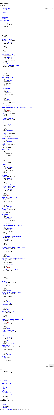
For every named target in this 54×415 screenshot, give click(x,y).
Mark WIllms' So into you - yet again (9, 112)
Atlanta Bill (9, 290)
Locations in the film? (6, 88)
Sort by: (50, 365)
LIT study (3, 253)
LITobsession (5, 331)
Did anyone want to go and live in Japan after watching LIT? (13, 258)
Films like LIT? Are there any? (8, 330)
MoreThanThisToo (10, 130)
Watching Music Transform (11, 343)
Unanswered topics (5, 17)
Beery (8, 99)
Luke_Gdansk (5, 113)
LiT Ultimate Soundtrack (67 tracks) (9, 118)
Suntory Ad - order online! (7, 101)
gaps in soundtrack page (7, 351)
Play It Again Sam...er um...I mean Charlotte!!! (11, 65)
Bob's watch (4, 175)
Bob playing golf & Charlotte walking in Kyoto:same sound (13, 292)
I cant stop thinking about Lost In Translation (11, 269)
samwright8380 (5, 60)
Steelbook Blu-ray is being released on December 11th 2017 (13, 236)
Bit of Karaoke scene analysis (8, 356)
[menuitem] (6, 8)
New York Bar (4, 132)
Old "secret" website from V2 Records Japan (10, 197)
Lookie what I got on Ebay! (7, 303)
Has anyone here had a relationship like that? (11, 154)
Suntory (4, 181)
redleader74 (5, 40)
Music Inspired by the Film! (7, 345)
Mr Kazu (4, 231)
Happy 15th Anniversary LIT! (7, 77)
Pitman (4, 187)
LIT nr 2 (3, 298)
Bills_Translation (5, 304)
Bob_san (8, 48)
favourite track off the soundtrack (8, 311)
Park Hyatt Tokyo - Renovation (8, 39)
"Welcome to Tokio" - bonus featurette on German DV (12, 319)
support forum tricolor (9, 409)
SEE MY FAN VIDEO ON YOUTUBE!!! (9, 325)
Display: (50, 364)
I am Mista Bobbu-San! (6, 143)
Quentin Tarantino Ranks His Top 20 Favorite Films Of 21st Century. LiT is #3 (17, 107)
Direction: (49, 366)
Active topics (4, 18)
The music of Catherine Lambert (8, 264)
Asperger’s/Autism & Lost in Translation (10, 138)
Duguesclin (4, 293)
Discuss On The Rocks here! (7, 192)
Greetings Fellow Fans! (6, 219)
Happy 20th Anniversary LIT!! (7, 54)
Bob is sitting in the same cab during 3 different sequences (13, 127)
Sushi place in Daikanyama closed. (9, 186)
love (2, 287)
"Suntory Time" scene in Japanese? (9, 208)
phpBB (18, 409)
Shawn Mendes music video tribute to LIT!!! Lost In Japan (13, 169)
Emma (8, 309)
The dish (3, 203)
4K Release (4, 164)
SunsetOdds (9, 337)
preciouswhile (9, 63)
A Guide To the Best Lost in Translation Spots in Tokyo (12, 225)
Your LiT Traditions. (6, 214)
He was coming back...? (6, 340)
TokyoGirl (4, 150)
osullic (4, 198)
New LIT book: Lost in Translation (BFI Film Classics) (12, 59)
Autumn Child (5, 282)
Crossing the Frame (6, 230)
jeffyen (4, 108)
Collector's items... (5, 149)
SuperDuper (9, 245)
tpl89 (8, 91)
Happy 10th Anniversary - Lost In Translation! (11, 82)
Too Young (4, 165)
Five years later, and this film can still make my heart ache (13, 247)
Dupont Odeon (5, 248)
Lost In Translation (4, 20)
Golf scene (4, 281)
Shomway (8, 284)
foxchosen (4, 119)
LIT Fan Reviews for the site (7, 93)
